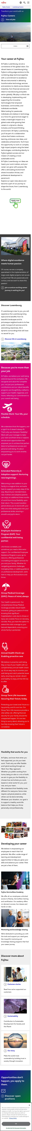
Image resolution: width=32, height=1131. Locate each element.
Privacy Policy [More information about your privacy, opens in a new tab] (13, 1118)
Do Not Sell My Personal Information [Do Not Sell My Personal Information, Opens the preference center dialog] (16, 1128)
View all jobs (8, 19)
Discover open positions (11, 1097)
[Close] (29, 1105)
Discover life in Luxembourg (13, 339)
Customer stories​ (12, 984)
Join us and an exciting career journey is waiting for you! (14, 288)
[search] (24, 2)
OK (16, 1123)
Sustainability (11, 1016)
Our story (9, 1050)
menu (22, 46)
